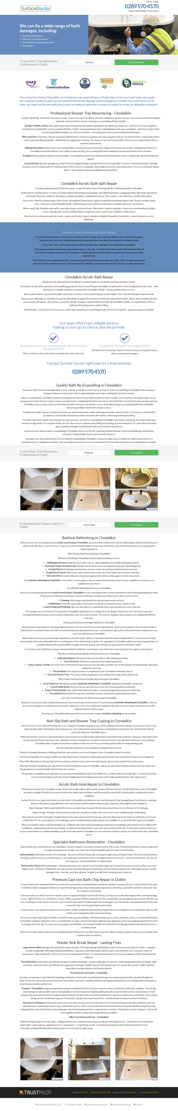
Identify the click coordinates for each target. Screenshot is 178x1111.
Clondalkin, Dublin (73, 1104)
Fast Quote (136, 452)
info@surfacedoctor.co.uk (96, 1104)
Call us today (89, 524)
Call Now (89, 62)
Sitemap (137, 1104)
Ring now (89, 452)
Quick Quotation (136, 62)
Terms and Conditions (121, 1104)
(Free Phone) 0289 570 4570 (49, 1104)
